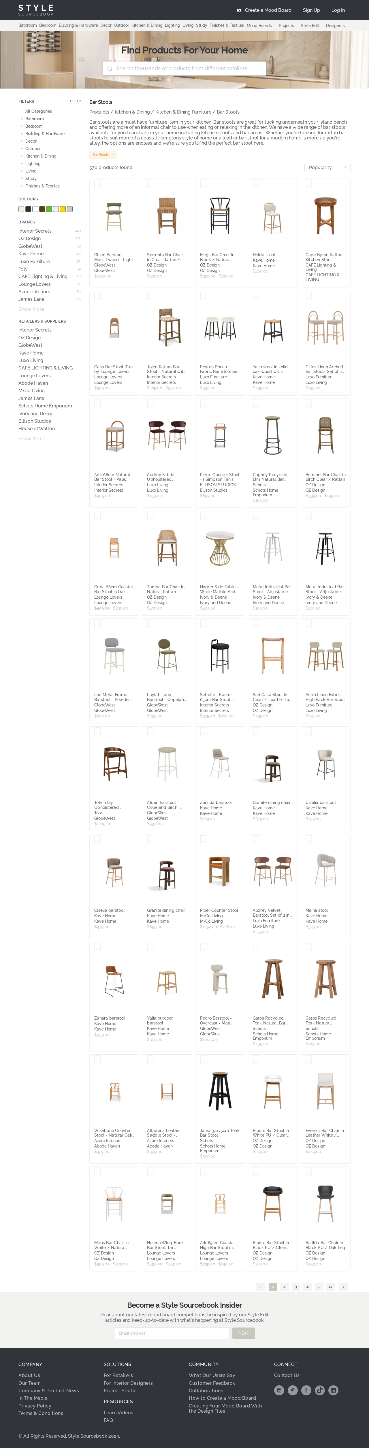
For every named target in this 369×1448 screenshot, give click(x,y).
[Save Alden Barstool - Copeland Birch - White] (150, 732)
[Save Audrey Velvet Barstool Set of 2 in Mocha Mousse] (256, 839)
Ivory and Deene (35, 413)
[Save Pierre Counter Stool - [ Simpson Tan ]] (203, 404)
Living (188, 25)
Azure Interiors (49, 291)
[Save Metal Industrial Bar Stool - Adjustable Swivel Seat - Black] (309, 516)
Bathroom (27, 25)
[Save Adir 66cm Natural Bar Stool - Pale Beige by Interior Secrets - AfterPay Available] (97, 404)
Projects (286, 25)
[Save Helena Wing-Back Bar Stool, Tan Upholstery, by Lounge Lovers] (150, 1172)
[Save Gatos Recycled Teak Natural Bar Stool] (256, 947)
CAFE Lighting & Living (49, 276)
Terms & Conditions (40, 1413)
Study (201, 25)
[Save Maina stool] (309, 839)
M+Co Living (31, 390)
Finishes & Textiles (227, 25)
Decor (106, 25)
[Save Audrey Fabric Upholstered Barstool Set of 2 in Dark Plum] (150, 404)
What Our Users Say (212, 1375)
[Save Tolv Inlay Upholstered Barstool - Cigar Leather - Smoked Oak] (97, 732)
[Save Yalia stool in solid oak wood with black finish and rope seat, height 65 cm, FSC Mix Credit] (256, 296)
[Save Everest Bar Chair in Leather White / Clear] (309, 1060)
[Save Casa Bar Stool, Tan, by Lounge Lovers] (97, 296)
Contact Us (287, 1375)
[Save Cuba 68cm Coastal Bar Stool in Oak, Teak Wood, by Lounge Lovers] (97, 516)
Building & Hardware (78, 25)
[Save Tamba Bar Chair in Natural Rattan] (150, 516)
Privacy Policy (34, 1406)
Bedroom (48, 25)
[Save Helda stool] (256, 184)
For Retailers (118, 1375)
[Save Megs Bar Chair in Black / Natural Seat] (203, 184)
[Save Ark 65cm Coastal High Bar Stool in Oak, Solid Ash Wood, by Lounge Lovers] (203, 1172)
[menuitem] (338, 10)
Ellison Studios (34, 421)
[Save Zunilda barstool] (203, 732)
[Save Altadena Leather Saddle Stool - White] (150, 1060)
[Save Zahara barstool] (97, 947)
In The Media (33, 1398)
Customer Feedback (212, 1383)
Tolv (49, 269)
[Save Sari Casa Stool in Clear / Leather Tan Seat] (256, 624)
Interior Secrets (49, 231)
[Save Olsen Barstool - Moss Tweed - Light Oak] (97, 184)
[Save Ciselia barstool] (309, 732)
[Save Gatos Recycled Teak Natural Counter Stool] (309, 947)
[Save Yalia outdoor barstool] (150, 947)
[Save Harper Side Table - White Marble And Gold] (203, 516)
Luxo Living (30, 360)
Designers (335, 25)
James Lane (49, 299)
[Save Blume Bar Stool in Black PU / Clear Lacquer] (256, 1172)
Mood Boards (259, 25)
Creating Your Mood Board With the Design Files (225, 1408)
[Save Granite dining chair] (256, 732)
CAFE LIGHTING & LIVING (45, 368)
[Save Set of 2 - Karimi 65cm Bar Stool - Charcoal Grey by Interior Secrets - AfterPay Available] (203, 624)
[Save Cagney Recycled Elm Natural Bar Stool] (256, 404)
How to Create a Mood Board (222, 1398)
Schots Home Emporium (45, 406)
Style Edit (310, 25)
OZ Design (49, 238)
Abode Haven (33, 383)
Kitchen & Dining (147, 25)
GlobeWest (49, 246)
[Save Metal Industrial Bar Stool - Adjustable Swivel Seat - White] (256, 516)
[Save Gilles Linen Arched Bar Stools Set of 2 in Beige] (309, 296)
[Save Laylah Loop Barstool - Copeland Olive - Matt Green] (150, 624)
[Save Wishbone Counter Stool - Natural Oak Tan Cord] (97, 1060)
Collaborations (206, 1390)
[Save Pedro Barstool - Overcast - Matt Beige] (203, 947)
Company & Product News (48, 1390)
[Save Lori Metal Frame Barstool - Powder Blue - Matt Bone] (97, 624)
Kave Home (49, 253)
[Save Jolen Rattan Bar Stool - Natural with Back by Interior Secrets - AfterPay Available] (150, 296)
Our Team (29, 1383)
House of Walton (36, 428)
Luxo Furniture (49, 261)
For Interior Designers (128, 1383)
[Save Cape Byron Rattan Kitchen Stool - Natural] (309, 184)
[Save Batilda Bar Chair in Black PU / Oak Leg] (309, 1172)
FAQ (108, 1420)
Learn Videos (118, 1413)
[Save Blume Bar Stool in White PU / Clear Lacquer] (256, 1060)
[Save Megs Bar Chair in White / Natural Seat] (97, 1172)
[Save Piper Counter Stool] (203, 839)
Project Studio (120, 1390)
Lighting (172, 25)
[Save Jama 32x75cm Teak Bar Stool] (203, 1060)
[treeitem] (49, 111)
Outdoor (121, 25)
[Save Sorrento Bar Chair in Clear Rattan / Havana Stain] (150, 184)
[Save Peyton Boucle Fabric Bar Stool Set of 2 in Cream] (203, 296)
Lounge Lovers (49, 284)
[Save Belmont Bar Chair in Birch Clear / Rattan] (309, 404)
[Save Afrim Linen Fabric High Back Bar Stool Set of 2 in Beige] (309, 624)
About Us (29, 1375)
